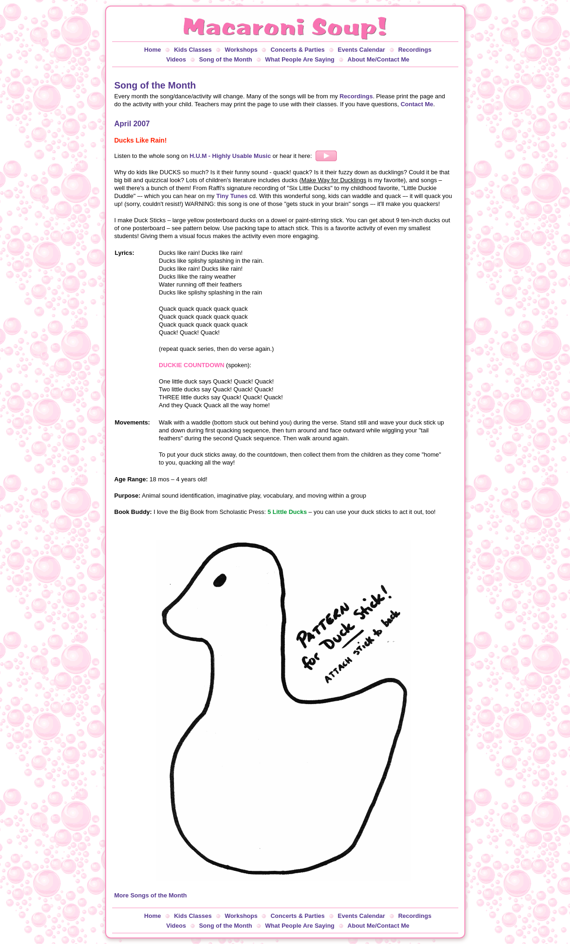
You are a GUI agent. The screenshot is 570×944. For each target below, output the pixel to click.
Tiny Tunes (232, 195)
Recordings (415, 49)
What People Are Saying (300, 59)
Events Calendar (361, 49)
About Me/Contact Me (378, 59)
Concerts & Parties (297, 49)
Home (152, 49)
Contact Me (417, 104)
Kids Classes (193, 49)
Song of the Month (225, 59)
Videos (176, 59)
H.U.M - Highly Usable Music (230, 155)
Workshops (241, 49)
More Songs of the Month (150, 895)
